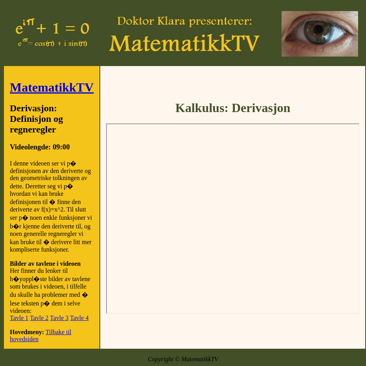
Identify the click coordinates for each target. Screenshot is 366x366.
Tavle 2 (39, 318)
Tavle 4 (79, 318)
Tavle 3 (59, 318)
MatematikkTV (52, 87)
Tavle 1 (19, 318)
